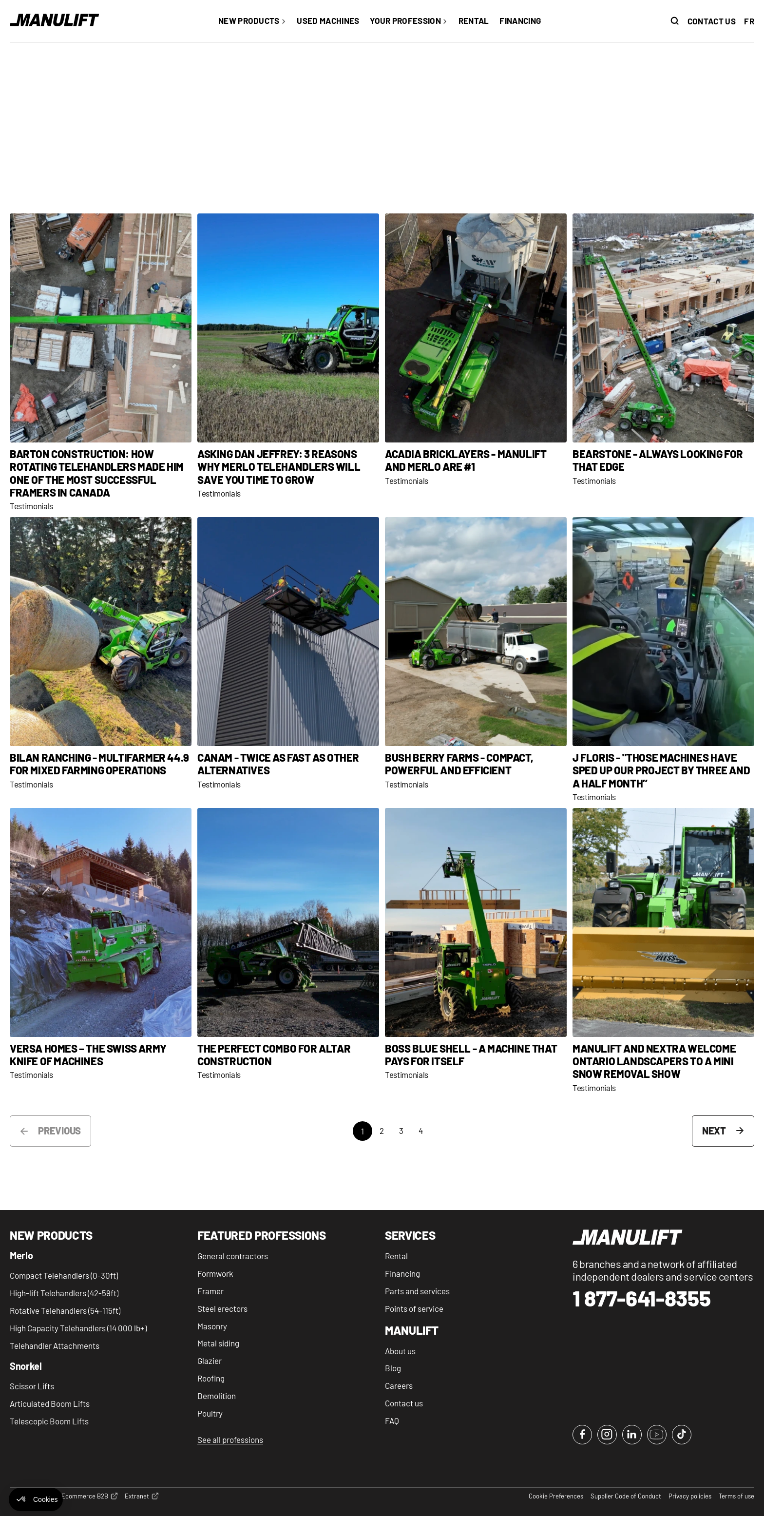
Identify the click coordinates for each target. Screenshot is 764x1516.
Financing (402, 1273)
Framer (210, 1291)
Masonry (212, 1326)
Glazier (209, 1360)
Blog (393, 1368)
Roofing (211, 1378)
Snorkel (26, 1367)
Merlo (21, 1256)
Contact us (712, 21)
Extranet (141, 1496)
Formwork (215, 1273)
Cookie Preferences (556, 1496)
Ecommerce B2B (89, 1496)
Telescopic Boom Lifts (49, 1421)
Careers (399, 1385)
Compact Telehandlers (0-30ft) (64, 1275)
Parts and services (417, 1291)
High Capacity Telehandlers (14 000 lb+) (78, 1328)
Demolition (216, 1396)
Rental (396, 1256)
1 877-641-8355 (642, 1298)
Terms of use (736, 1496)
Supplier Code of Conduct (626, 1496)
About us (400, 1351)
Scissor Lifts (32, 1386)
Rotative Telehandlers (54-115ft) (65, 1310)
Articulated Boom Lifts (50, 1403)
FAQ (392, 1420)
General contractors (232, 1256)
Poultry (210, 1413)
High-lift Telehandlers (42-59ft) (64, 1293)
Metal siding (218, 1343)
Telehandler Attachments (54, 1345)
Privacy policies (689, 1496)
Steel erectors (222, 1308)
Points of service (414, 1308)
